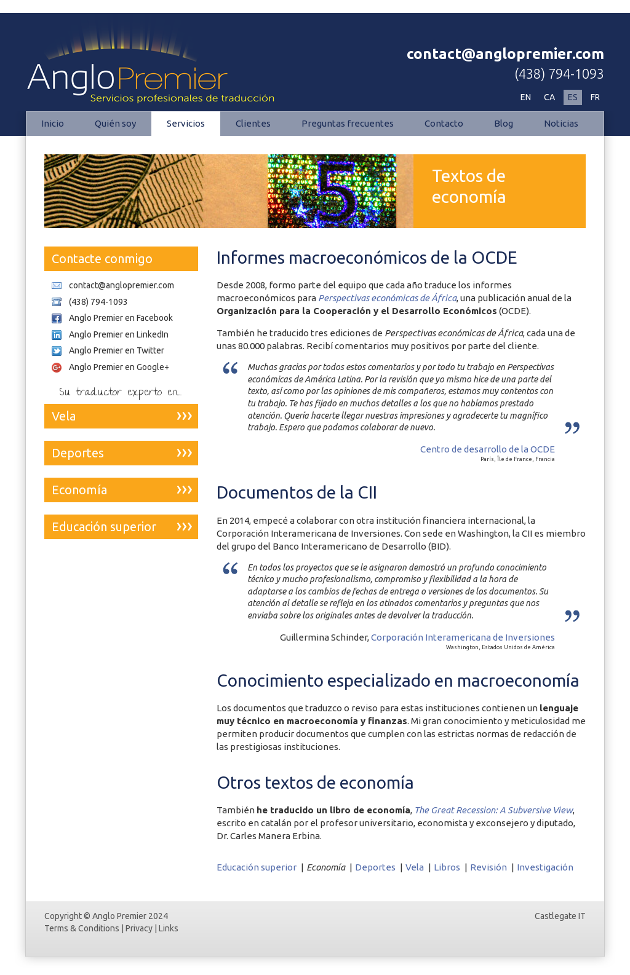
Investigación (545, 867)
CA (549, 97)
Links (168, 928)
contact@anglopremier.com (505, 53)
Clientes (253, 123)
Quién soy (115, 123)
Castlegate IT (560, 916)
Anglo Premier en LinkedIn (119, 334)
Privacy (139, 928)
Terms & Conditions (81, 928)
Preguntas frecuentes (347, 123)
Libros (447, 867)
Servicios (186, 123)
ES (573, 97)
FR (595, 97)
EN (525, 97)
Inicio (52, 123)
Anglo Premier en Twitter (116, 350)
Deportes (375, 867)
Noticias (561, 123)
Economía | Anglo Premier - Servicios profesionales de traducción (155, 59)
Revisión (488, 867)
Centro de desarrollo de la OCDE (487, 449)
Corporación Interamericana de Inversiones (463, 637)
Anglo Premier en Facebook (121, 318)
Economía (79, 490)
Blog (503, 123)
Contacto (444, 123)
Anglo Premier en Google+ (119, 367)
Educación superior (257, 867)
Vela (414, 867)
